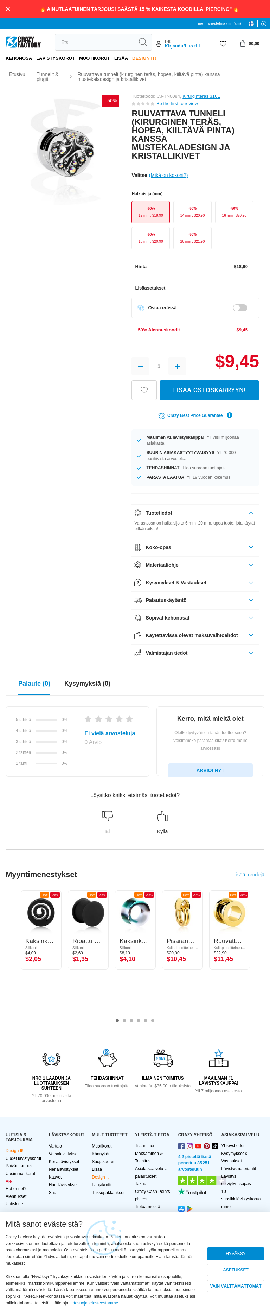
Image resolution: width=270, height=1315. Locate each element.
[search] (94, 42)
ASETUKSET (236, 1270)
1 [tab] (117, 1020)
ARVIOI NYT (210, 770)
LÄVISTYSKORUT (55, 58)
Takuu (140, 1183)
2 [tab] (124, 1020)
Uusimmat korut (20, 1173)
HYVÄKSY (236, 1253)
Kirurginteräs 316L (201, 96)
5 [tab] (145, 1020)
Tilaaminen (145, 1145)
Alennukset (16, 1196)
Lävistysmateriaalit (238, 1168)
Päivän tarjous (19, 1165)
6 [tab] (152, 1020)
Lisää (121, 58)
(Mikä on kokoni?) (168, 175)
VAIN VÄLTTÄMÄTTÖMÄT (235, 1286)
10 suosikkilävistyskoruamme (241, 1199)
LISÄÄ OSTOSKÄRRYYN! (209, 390)
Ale (9, 1181)
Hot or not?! (17, 1188)
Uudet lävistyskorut (23, 1158)
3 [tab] (131, 1020)
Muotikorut (94, 58)
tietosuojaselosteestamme (93, 1303)
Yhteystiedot (232, 1145)
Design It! (144, 58)
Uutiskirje (14, 1203)
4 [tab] (138, 1020)
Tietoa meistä (147, 1206)
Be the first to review (177, 103)
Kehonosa (19, 58)
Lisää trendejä (248, 874)
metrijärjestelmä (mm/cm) (219, 23)
